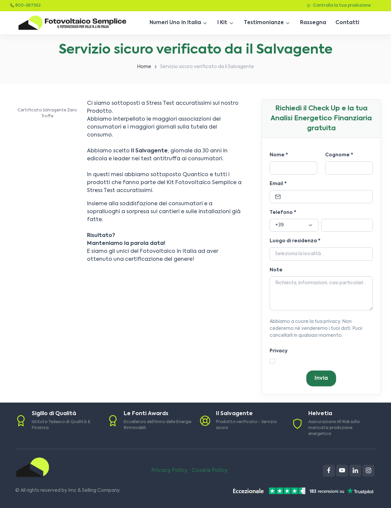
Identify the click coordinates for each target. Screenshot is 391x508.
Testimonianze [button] (264, 22)
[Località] (321, 254)
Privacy (278, 351)
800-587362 (28, 6)
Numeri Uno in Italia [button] (175, 22)
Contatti (347, 22)
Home (144, 66)
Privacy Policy (170, 470)
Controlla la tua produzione (338, 6)
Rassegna (313, 22)
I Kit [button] (222, 22)
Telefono (283, 212)
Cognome (339, 155)
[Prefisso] (294, 225)
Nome (279, 155)
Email (278, 183)
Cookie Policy (210, 470)
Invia (321, 378)
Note (276, 270)
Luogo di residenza (295, 241)
